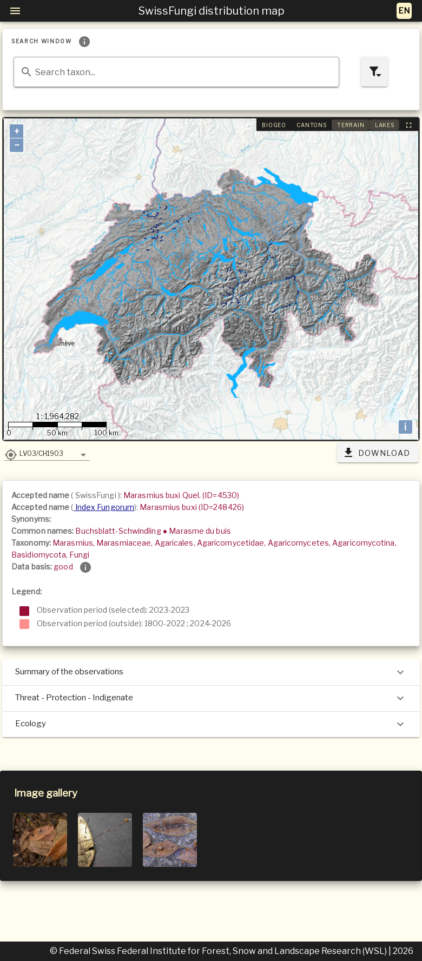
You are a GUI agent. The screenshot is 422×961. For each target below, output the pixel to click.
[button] (47, 453)
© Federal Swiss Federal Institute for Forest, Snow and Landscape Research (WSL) (219, 951)
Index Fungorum (104, 507)
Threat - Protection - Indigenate (211, 698)
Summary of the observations (211, 672)
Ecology (211, 724)
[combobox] (176, 72)
